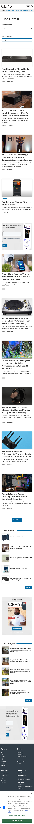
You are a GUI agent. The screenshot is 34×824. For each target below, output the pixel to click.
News (3, 81)
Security (19, 771)
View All (28, 587)
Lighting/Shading (21, 768)
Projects (3, 766)
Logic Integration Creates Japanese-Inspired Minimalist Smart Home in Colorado (20, 679)
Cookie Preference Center (17, 815)
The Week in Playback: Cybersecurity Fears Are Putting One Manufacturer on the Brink (17, 454)
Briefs (3, 125)
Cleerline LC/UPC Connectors (18, 568)
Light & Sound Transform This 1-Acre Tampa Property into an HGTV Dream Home (20, 689)
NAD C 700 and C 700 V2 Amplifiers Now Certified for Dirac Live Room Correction (15, 113)
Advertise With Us (5, 781)
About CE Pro (4, 783)
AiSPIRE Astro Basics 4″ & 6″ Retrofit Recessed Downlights (21, 547)
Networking (19, 760)
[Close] (32, 794)
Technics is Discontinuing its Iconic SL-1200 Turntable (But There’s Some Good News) (16, 321)
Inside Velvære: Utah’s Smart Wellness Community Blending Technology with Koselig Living (20, 658)
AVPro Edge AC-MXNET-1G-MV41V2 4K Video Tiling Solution (21, 579)
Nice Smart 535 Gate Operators (18, 537)
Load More (17, 520)
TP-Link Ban (19, 10)
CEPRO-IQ (3, 790)
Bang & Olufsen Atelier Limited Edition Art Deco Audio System (21, 558)
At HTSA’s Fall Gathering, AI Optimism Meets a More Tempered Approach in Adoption (17, 157)
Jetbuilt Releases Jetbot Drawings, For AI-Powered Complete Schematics (14, 496)
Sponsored (3, 771)
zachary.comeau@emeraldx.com (25, 787)
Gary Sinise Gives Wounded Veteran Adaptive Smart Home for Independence (21, 668)
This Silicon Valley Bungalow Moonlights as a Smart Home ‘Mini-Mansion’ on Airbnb (20, 700)
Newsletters (3, 788)
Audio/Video (20, 766)
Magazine (3, 785)
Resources (3, 768)
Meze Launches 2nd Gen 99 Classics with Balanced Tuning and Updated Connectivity (16, 410)
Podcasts (3, 773)
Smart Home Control (22, 764)
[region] (17, 807)
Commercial (20, 762)
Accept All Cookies (17, 820)
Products (3, 764)
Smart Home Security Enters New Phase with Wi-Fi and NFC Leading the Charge (16, 276)
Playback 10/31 (10, 10)
